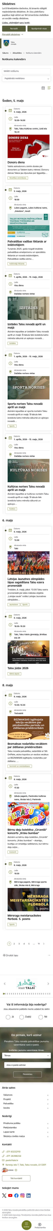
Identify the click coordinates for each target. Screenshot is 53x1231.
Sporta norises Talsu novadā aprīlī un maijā (25, 405)
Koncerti (12, 852)
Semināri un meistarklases (19, 766)
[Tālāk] (48, 983)
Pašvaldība (8, 1103)
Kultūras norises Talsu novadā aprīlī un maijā (26, 488)
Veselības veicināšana (17, 178)
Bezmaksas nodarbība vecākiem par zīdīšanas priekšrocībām (27, 745)
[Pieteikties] (27, 1074)
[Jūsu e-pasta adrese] (27, 1065)
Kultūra (12, 509)
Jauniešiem (13, 604)
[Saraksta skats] (49, 88)
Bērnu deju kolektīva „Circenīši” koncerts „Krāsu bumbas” (27, 831)
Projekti (7, 1099)
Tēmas (7, 1055)
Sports (12, 426)
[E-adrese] (7, 1170)
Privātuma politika (11, 1123)
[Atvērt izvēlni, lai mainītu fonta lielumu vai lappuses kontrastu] (40, 1226)
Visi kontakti (16, 1178)
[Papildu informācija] (16, 1170)
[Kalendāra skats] (43, 88)
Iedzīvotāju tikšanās (16, 264)
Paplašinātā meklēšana (14, 78)
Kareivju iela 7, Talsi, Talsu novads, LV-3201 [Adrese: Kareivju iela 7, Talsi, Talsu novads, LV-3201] (26, 1164)
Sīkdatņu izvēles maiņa (14, 1136)
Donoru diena (16, 162)
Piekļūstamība (10, 1127)
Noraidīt (14, 28)
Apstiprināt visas (39, 28)
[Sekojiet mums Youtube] (10, 1195)
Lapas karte (9, 1132)
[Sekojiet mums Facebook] (16, 1195)
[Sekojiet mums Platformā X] (4, 1195)
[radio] (10, 1016)
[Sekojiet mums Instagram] (22, 1195)
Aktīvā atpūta (14, 674)
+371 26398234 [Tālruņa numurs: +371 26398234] (13, 1156)
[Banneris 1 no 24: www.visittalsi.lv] (26, 983)
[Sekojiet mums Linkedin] (28, 1195)
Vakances (7, 1095)
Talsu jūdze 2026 (18, 668)
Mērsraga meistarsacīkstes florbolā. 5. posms (24, 917)
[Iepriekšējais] (4, 983)
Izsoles (6, 1108)
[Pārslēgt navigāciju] (27, 1225)
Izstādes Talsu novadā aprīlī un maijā (27, 326)
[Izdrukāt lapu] (26, 955)
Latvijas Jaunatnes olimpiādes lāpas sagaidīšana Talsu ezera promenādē (26, 582)
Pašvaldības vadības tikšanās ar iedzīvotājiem (27, 243)
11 (39, 944)
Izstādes (12, 343)
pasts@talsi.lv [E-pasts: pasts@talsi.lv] (12, 1160)
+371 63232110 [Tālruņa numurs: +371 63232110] (13, 1151)
